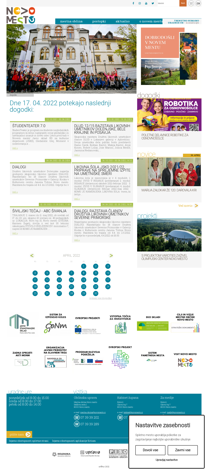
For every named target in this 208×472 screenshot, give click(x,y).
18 (35, 286)
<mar (32, 255)
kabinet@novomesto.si (133, 412)
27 (59, 293)
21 (71, 286)
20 (59, 286)
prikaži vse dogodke (101, 298)
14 (71, 279)
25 (35, 293)
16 (95, 279)
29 (83, 293)
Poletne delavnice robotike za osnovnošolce (165, 136)
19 (47, 286)
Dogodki (13, 94)
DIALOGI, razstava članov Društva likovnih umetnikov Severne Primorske (101, 214)
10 (107, 273)
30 (95, 293)
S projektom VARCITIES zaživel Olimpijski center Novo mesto (164, 257)
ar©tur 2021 (104, 466)
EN (198, 3)
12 (47, 279)
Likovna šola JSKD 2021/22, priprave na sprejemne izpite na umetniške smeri (102, 170)
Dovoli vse (150, 450)
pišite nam (20, 434)
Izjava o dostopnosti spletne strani (29, 440)
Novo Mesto (28, 15)
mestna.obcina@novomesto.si (93, 412)
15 (83, 279)
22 (83, 286)
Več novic (185, 206)
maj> (110, 255)
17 (107, 279)
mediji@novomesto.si (176, 412)
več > (15, 147)
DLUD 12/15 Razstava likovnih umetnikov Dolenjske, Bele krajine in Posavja (102, 129)
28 (71, 293)
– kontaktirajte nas (183, 22)
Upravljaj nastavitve (167, 459)
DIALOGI (19, 167)
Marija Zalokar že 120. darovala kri (169, 190)
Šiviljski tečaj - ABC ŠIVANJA (39, 211)
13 (59, 279)
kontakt (191, 3)
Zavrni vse (182, 450)
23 (95, 286)
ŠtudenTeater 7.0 (28, 126)
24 (107, 286)
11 (35, 279)
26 (47, 293)
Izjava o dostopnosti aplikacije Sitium (74, 440)
